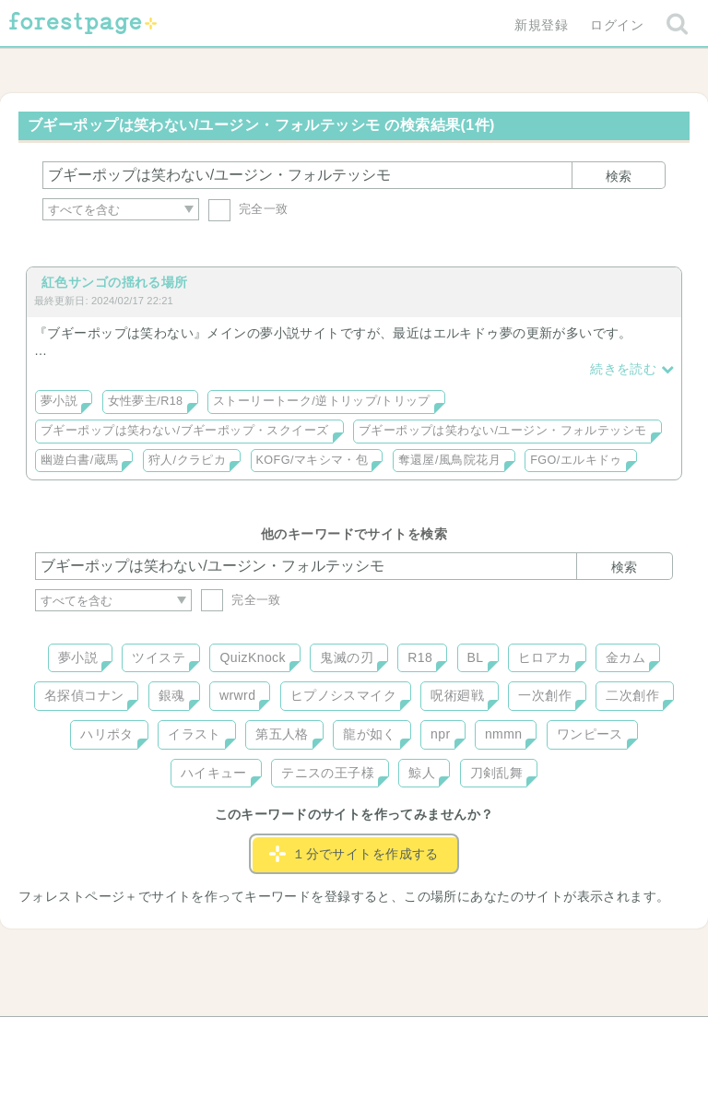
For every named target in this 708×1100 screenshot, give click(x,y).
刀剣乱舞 (497, 772)
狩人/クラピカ (187, 460)
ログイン (616, 25)
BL (475, 657)
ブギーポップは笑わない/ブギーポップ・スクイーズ (185, 430)
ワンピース (590, 734)
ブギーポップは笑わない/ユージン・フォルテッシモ (503, 430)
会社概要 (425, 1037)
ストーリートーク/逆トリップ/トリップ (322, 401)
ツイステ (158, 657)
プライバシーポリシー (553, 1037)
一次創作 (545, 695)
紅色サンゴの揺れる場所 (114, 282)
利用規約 (328, 1037)
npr (441, 734)
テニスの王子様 (327, 772)
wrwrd (237, 695)
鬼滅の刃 (346, 657)
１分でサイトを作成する (354, 854)
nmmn (504, 734)
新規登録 (541, 25)
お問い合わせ (221, 1037)
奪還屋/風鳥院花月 (449, 460)
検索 (618, 176)
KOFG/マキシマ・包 (312, 460)
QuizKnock (252, 657)
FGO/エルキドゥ (576, 460)
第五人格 (282, 734)
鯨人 (421, 772)
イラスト (194, 734)
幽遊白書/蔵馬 (79, 460)
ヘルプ (118, 1037)
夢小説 (59, 401)
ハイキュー (214, 772)
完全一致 (248, 209)
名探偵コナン (84, 695)
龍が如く (369, 734)
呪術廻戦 (457, 695)
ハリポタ (107, 734)
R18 (419, 657)
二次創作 (632, 695)
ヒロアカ (545, 657)
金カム (625, 657)
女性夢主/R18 (145, 401)
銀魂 (172, 695)
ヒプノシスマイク (343, 695)
